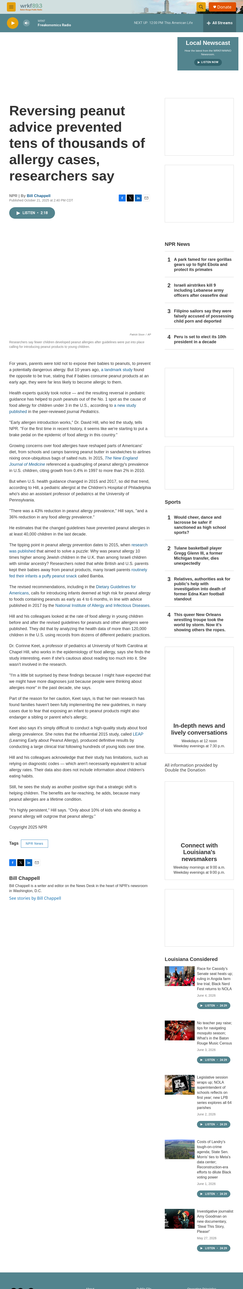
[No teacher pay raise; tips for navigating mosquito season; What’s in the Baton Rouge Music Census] (180, 1030)
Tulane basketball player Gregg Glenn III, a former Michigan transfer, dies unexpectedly (198, 556)
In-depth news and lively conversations (199, 729)
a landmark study (117, 369)
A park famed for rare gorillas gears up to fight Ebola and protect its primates (202, 264)
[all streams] (219, 23)
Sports (173, 502)
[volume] (26, 23)
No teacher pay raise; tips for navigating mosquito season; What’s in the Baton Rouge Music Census (214, 1033)
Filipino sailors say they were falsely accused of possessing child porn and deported (204, 316)
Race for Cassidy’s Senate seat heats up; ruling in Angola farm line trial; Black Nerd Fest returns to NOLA (215, 979)
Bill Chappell (39, 196)
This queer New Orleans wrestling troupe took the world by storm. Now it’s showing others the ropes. (200, 622)
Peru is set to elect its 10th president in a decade (200, 339)
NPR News (34, 843)
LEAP (138, 734)
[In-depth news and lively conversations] (199, 681)
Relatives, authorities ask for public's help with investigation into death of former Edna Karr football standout (202, 589)
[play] (12, 23)
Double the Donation (185, 770)
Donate (224, 7)
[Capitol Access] (199, 126)
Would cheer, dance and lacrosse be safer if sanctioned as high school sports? (200, 525)
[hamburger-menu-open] (11, 7)
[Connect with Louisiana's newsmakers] (199, 808)
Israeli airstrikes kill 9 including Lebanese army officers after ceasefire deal (201, 290)
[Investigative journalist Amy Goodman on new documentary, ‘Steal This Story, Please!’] (180, 1219)
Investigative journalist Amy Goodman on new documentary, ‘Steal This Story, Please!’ (215, 1221)
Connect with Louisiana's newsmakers (199, 852)
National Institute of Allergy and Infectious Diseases (102, 605)
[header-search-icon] (201, 7)
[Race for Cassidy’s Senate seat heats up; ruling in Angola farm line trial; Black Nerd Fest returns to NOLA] (180, 976)
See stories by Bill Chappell (35, 898)
